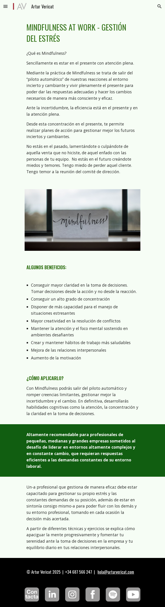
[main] (82, 32)
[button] (5, 6)
